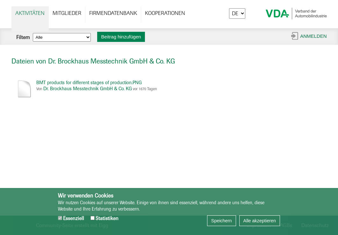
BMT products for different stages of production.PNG (89, 82)
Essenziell (71, 218)
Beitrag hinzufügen (121, 36)
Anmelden (313, 36)
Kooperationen (165, 13)
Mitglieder (67, 13)
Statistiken (104, 218)
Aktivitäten (30, 13)
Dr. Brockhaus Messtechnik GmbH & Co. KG (87, 88)
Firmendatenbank (113, 13)
